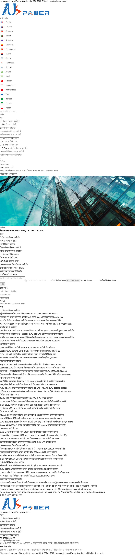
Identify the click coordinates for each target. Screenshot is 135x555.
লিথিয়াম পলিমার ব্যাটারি (10, 121)
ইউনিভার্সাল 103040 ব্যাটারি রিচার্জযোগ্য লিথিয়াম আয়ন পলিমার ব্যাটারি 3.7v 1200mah (36, 324)
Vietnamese (11, 90)
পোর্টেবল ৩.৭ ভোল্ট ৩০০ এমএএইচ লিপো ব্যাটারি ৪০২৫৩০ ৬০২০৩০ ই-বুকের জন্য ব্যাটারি (37, 330)
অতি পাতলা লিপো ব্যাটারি (10, 135)
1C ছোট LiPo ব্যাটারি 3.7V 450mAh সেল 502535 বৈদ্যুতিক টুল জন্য (28, 357)
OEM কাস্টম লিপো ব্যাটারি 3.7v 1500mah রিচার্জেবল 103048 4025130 (29, 341)
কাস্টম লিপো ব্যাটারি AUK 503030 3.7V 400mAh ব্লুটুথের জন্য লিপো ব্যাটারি (31, 334)
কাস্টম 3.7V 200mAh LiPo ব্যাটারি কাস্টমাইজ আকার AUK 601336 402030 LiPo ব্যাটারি (37, 337)
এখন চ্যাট (4, 18)
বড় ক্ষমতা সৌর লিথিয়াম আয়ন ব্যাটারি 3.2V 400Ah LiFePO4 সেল (27, 476)
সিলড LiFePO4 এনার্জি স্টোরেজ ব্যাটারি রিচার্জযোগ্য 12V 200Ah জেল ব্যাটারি (32, 449)
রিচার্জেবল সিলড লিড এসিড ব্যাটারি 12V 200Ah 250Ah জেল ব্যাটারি (28, 452)
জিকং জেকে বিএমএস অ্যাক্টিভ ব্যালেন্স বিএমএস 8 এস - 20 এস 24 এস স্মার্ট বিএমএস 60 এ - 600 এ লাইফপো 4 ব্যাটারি (48, 486)
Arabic (8, 72)
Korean (9, 67)
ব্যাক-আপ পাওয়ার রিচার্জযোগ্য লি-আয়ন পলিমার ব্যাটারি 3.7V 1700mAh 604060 (33, 371)
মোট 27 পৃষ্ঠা (17, 495)
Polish (8, 108)
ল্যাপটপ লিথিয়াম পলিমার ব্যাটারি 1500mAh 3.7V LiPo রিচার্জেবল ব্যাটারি (30, 320)
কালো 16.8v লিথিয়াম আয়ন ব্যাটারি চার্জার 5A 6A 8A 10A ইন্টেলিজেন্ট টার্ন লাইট (33, 401)
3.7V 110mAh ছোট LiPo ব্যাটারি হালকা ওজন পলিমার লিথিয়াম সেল (28, 354)
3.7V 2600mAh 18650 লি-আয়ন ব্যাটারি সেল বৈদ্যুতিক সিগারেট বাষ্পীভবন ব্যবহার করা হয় (36, 422)
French (9, 27)
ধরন (1, 118)
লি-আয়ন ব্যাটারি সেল (8, 141)
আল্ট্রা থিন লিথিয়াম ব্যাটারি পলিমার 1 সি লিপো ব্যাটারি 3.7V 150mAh (28, 385)
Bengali (9, 99)
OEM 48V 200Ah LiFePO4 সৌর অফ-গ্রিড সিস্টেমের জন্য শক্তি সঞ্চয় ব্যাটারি (31, 459)
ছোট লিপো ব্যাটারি (7, 128)
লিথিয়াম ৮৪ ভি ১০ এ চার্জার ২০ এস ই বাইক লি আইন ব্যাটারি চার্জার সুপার (30, 408)
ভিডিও (2, 162)
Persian (9, 103)
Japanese (10, 63)
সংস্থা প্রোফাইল (6, 171)
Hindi (8, 76)
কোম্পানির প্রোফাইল (8, 550)
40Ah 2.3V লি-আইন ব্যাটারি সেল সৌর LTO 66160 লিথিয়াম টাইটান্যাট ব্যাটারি (32, 415)
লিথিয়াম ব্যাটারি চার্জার (9, 138)
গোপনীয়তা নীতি (50, 550)
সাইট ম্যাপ (40, 550)
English (9, 22)
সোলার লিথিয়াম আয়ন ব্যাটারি (12, 151)
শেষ (9, 495)
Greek (8, 58)
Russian (9, 40)
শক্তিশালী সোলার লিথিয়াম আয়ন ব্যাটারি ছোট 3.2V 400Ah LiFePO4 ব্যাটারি (31, 466)
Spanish (9, 45)
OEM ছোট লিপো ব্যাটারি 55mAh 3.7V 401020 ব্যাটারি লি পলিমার (27, 347)
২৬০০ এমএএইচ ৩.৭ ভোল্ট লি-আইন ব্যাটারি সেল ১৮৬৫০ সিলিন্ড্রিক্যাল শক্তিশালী (32, 425)
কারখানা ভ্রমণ (17, 171)
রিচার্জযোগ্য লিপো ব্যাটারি (10, 131)
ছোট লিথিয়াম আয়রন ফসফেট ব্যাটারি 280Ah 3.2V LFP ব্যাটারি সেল (27, 442)
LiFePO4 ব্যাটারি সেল (9, 145)
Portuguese (11, 49)
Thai (7, 94)
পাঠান (2, 284)
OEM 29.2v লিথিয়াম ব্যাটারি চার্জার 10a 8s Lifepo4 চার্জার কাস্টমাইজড (29, 405)
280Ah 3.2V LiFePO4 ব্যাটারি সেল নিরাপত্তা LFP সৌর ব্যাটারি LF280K (29, 439)
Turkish (9, 81)
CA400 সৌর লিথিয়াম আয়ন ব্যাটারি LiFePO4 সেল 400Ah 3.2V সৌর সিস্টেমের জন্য (34, 472)
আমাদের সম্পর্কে (6, 167)
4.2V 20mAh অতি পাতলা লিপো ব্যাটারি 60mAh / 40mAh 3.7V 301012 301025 (34, 388)
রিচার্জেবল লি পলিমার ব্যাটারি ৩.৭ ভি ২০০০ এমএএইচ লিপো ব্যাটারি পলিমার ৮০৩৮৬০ (35, 374)
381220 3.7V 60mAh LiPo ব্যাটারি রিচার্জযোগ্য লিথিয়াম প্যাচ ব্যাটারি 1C (30, 351)
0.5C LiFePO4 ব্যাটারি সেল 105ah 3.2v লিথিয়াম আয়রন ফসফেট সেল (29, 432)
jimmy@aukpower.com (57, 1)
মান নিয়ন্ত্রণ (28, 171)
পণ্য (1, 158)
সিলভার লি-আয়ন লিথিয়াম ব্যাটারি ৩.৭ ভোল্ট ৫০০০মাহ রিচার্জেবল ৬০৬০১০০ (31, 317)
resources (4, 164)
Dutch (8, 54)
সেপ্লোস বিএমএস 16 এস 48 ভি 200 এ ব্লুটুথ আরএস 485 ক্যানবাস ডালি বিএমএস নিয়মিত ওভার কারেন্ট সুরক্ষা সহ (45, 489)
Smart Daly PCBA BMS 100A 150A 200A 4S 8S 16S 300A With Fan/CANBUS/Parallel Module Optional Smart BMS (52, 492)
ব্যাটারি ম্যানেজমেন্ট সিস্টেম (11, 155)
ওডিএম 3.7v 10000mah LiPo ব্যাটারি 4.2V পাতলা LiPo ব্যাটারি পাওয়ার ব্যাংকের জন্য (35, 391)
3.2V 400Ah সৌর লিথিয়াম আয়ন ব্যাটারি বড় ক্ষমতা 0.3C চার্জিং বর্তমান (29, 469)
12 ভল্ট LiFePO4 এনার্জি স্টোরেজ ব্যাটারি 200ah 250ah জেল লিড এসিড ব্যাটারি (33, 455)
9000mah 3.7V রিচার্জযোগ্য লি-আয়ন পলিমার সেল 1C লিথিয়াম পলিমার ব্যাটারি (32, 368)
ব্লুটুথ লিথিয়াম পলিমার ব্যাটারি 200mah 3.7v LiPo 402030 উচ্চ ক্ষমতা (28, 314)
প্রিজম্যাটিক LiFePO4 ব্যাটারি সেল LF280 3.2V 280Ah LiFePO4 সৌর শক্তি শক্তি (33, 435)
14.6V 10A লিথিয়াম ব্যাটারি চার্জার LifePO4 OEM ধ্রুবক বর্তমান (26, 398)
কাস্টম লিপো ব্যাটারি (8, 124)
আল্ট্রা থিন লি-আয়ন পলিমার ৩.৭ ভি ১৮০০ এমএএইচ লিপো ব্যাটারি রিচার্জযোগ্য (32, 381)
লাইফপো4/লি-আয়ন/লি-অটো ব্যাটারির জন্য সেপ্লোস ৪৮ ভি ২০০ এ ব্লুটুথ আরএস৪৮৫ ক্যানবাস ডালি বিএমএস (44, 482)
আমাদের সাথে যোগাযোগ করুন (45, 171)
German (9, 31)
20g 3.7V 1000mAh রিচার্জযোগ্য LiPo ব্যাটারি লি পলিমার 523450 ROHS (30, 364)
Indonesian (10, 85)
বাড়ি (2, 114)
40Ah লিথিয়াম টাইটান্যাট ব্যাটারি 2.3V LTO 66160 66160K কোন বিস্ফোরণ (31, 418)
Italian (8, 36)
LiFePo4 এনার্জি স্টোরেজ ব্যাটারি (13, 148)
